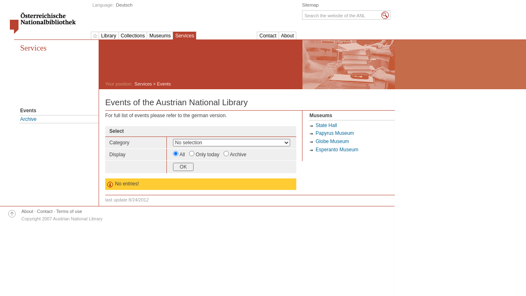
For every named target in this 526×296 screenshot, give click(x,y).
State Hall (326, 125)
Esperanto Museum (337, 150)
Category (119, 143)
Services (184, 36)
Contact (267, 36)
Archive (28, 119)
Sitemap (310, 4)
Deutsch (124, 4)
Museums (160, 36)
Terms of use (69, 211)
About (287, 36)
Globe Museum (332, 141)
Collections (133, 36)
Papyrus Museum (335, 133)
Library (108, 36)
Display (117, 154)
